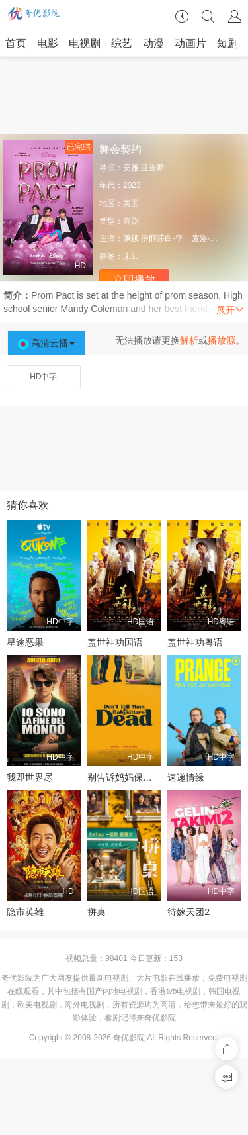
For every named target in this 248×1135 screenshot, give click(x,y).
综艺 (121, 43)
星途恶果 (25, 642)
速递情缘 (185, 777)
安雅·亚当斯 (144, 167)
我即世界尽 (30, 777)
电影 (47, 43)
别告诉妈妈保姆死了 (129, 777)
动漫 (153, 43)
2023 (132, 185)
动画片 (190, 43)
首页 (15, 43)
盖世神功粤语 (195, 642)
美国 (131, 203)
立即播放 (134, 279)
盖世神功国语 (115, 642)
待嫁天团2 (188, 912)
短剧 (227, 43)
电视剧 (85, 43)
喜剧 (131, 221)
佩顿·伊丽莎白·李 (153, 238)
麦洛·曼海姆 (212, 238)
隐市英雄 (25, 912)
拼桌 (96, 912)
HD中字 (43, 376)
